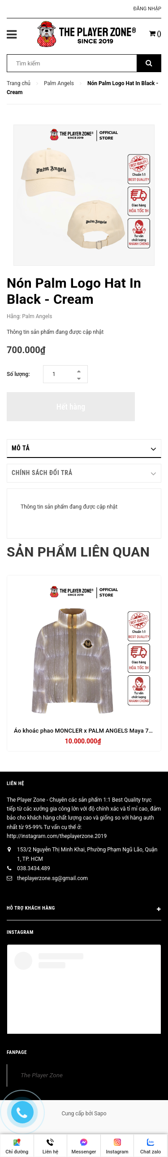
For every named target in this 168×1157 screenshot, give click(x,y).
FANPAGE (17, 1052)
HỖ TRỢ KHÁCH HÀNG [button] (84, 909)
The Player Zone (42, 1075)
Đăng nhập (147, 9)
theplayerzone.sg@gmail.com (52, 878)
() (155, 33)
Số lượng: (18, 374)
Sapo (100, 1113)
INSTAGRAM (20, 932)
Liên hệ (15, 783)
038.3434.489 (33, 868)
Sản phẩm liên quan (78, 552)
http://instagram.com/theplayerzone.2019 (57, 836)
